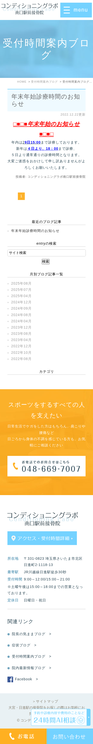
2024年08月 (21, 315)
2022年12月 (21, 346)
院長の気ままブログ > (31, 634)
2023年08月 (21, 334)
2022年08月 (21, 359)
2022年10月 (21, 353)
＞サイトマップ (45, 701)
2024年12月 (21, 302)
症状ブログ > (24, 645)
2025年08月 (21, 283)
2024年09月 (21, 308)
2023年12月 (21, 327)
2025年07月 (21, 290)
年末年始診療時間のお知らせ (35, 231)
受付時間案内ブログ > (31, 656)
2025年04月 (21, 296)
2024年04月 (21, 321)
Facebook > (26, 679)
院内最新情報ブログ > (31, 668)
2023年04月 (21, 340)
